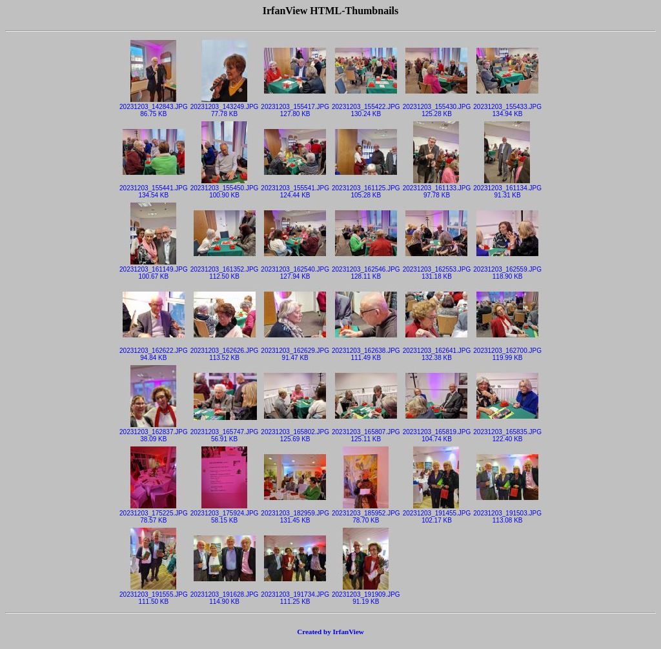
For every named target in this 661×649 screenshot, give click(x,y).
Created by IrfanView (330, 631)
